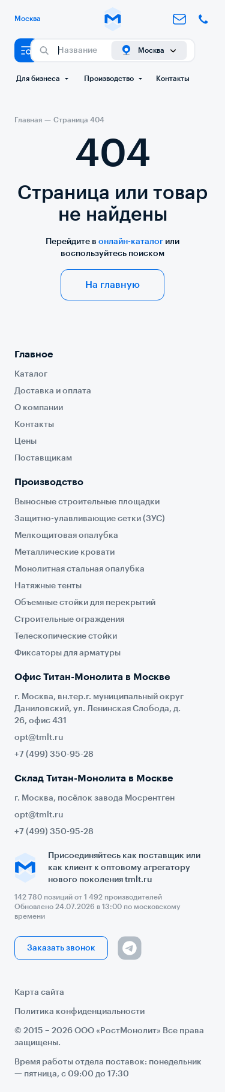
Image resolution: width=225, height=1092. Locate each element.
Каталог (30, 374)
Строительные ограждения (69, 619)
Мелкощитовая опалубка (66, 535)
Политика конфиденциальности (79, 1011)
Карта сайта (39, 992)
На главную (112, 285)
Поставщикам (43, 458)
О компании (38, 408)
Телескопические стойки (65, 636)
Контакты (173, 78)
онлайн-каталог (130, 241)
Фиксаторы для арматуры (67, 653)
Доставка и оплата (52, 391)
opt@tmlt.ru (39, 737)
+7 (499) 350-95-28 (54, 754)
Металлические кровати (64, 552)
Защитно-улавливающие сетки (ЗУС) (89, 519)
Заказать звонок (61, 948)
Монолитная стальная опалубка (79, 569)
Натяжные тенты (48, 586)
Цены (25, 441)
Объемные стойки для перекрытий (84, 602)
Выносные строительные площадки (87, 502)
